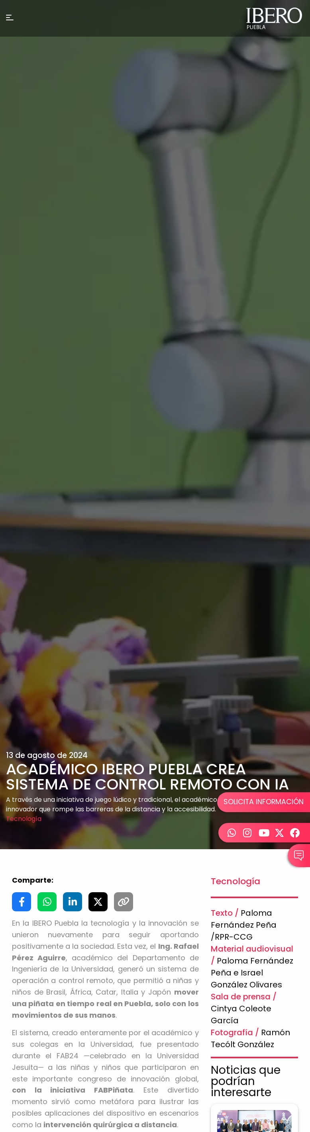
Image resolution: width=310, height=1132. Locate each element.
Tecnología (23, 818)
